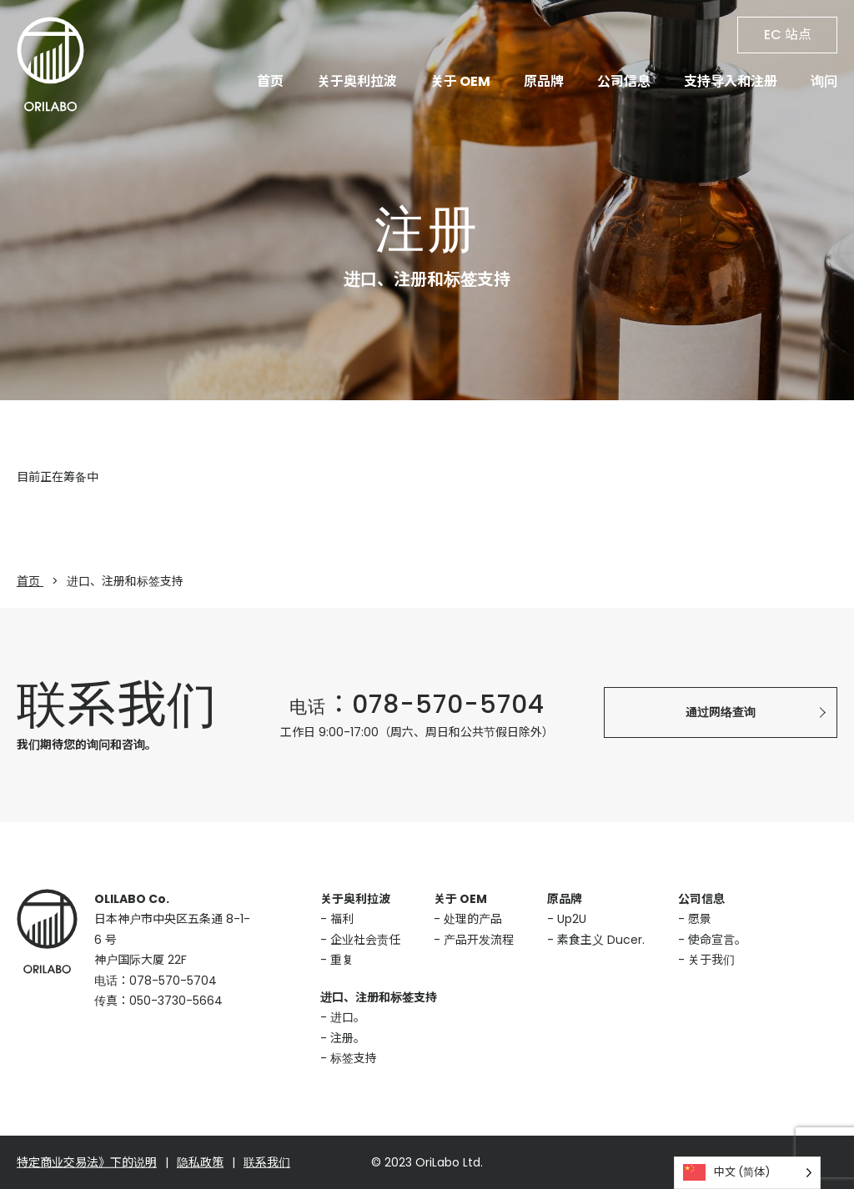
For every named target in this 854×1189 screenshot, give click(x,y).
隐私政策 (200, 1162)
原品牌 (544, 81)
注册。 (347, 1038)
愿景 (699, 919)
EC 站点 (787, 34)
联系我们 (267, 1162)
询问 (824, 81)
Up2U (571, 919)
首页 (270, 81)
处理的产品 (473, 919)
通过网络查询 (721, 712)
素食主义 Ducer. (601, 939)
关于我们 (711, 959)
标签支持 (353, 1058)
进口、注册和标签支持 (378, 997)
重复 (342, 959)
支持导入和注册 (730, 81)
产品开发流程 (479, 939)
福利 (342, 919)
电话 (417, 707)
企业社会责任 (365, 939)
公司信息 (624, 81)
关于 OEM (460, 81)
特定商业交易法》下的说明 (87, 1162)
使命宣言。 (717, 939)
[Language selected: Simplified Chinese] (747, 1172)
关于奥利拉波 (357, 81)
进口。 (347, 1017)
